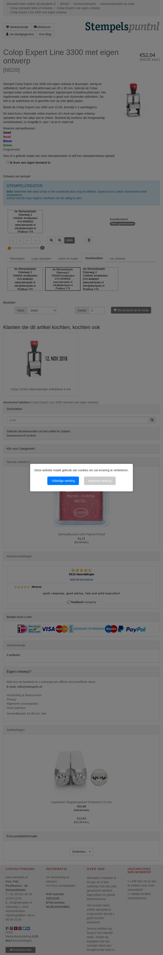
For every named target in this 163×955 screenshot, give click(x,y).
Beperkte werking (99, 480)
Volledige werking (63, 480)
